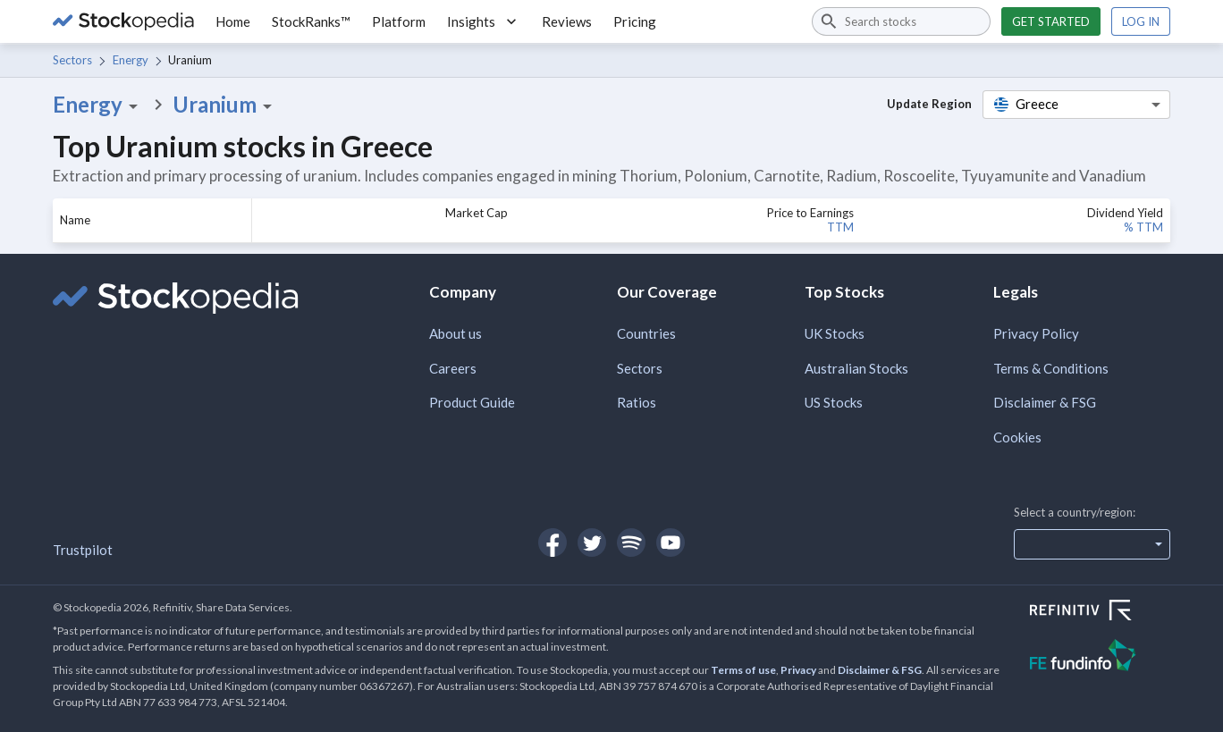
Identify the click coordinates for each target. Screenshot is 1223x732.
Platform (399, 21)
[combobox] (901, 21)
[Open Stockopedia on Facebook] (552, 542)
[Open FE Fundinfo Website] (1100, 657)
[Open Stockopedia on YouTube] (670, 542)
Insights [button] (483, 21)
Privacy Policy (1036, 333)
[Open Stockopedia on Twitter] (592, 542)
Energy (130, 60)
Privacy (798, 670)
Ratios (636, 402)
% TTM (1143, 227)
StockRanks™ (311, 21)
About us (455, 333)
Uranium (225, 104)
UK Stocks (835, 333)
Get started (1051, 21)
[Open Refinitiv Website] (1100, 612)
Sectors (72, 60)
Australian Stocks (856, 368)
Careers (453, 368)
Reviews (567, 21)
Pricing (634, 21)
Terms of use (743, 670)
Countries (646, 333)
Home (232, 21)
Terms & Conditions (1051, 368)
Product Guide (472, 402)
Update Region (929, 104)
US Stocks (834, 402)
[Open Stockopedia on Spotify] (631, 542)
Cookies (1017, 437)
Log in (1141, 21)
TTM (840, 227)
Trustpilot (83, 550)
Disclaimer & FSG (1044, 402)
